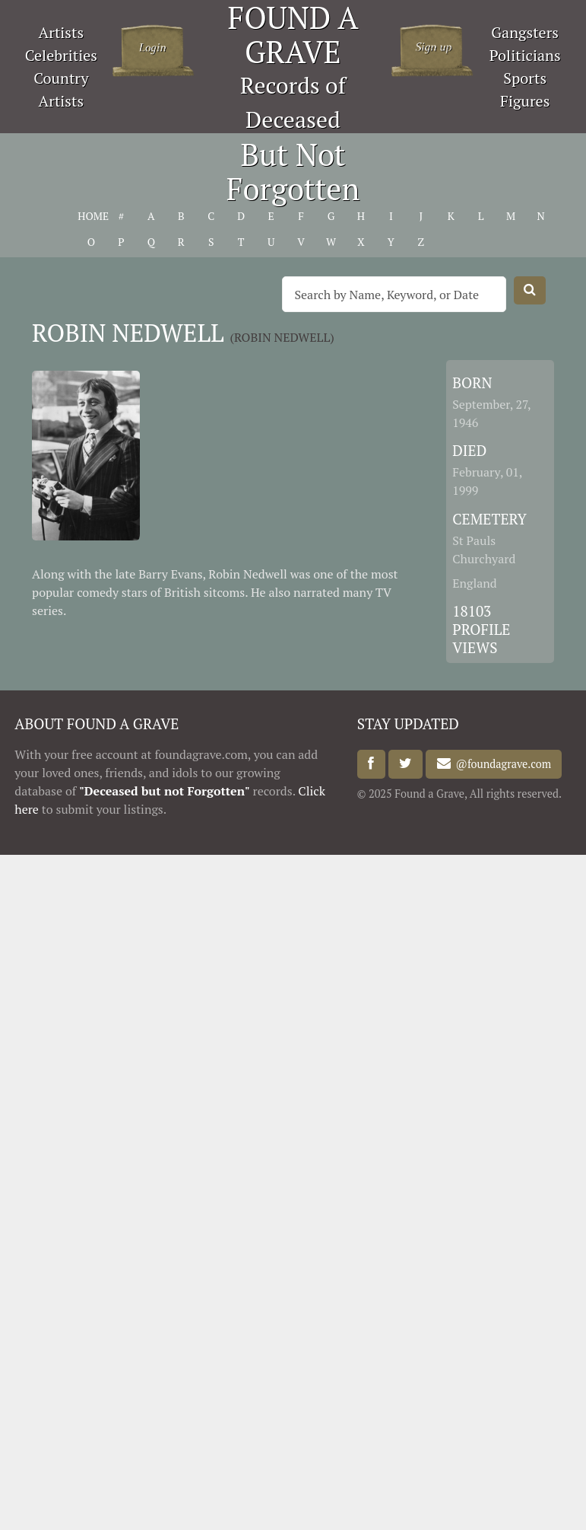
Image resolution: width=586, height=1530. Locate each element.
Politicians (525, 55)
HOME (91, 216)
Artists (61, 32)
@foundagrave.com (501, 764)
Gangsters (525, 32)
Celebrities (61, 55)
